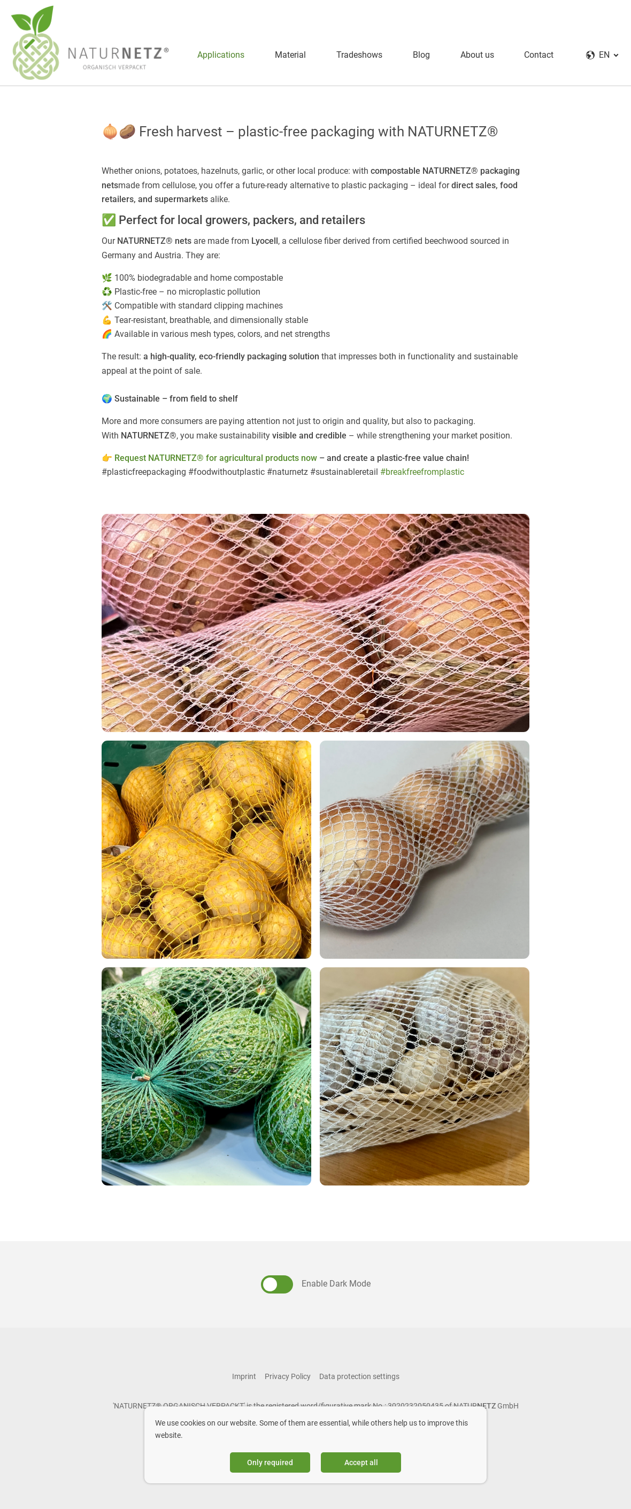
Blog (415, 53)
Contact (534, 53)
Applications (213, 53)
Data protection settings (359, 1372)
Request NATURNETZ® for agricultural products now (215, 454)
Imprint (244, 1372)
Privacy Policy (288, 1372)
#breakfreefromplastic (422, 468)
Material (283, 53)
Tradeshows (353, 53)
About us (472, 53)
